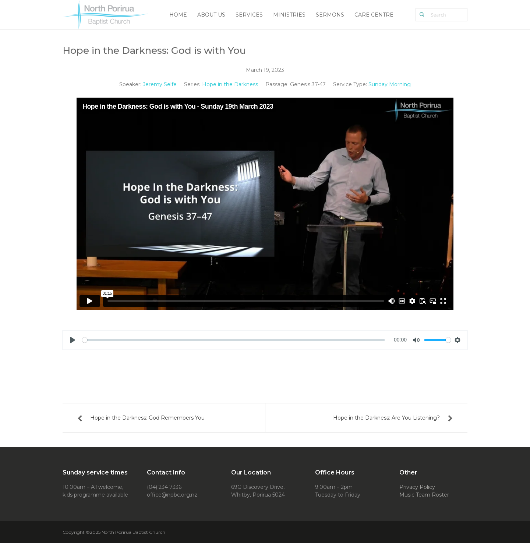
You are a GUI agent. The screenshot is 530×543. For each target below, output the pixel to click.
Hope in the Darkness (230, 84)
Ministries (289, 14)
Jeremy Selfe (160, 84)
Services (249, 14)
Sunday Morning (389, 84)
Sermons (330, 14)
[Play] (72, 340)
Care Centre (373, 14)
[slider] (233, 340)
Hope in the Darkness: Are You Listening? (386, 417)
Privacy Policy (417, 487)
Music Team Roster (424, 494)
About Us (211, 14)
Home (178, 14)
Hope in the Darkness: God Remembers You (147, 417)
